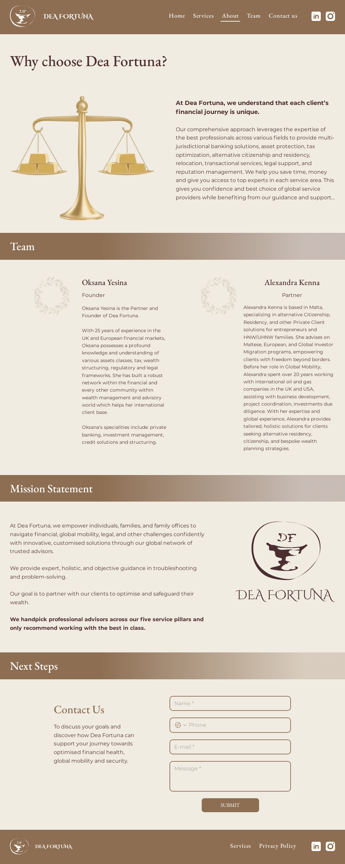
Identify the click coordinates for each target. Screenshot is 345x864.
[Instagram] (330, 16)
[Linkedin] (316, 16)
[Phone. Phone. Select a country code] (180, 725)
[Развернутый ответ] (230, 776)
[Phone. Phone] (236, 725)
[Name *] (228, 704)
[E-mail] (228, 747)
